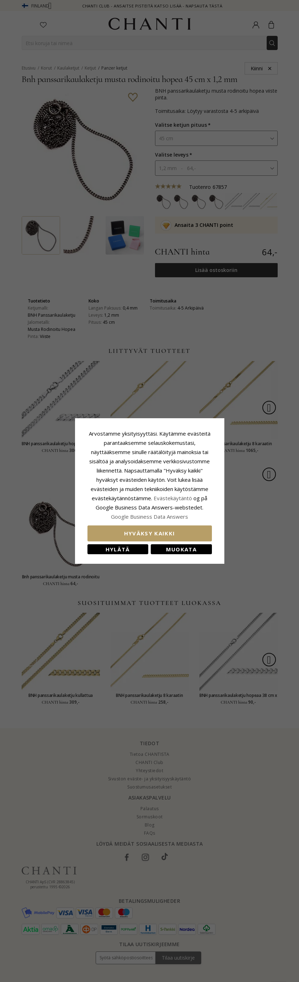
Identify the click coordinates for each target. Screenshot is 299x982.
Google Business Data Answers (149, 516)
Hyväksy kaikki (149, 533)
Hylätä (118, 549)
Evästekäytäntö (173, 498)
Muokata (181, 549)
